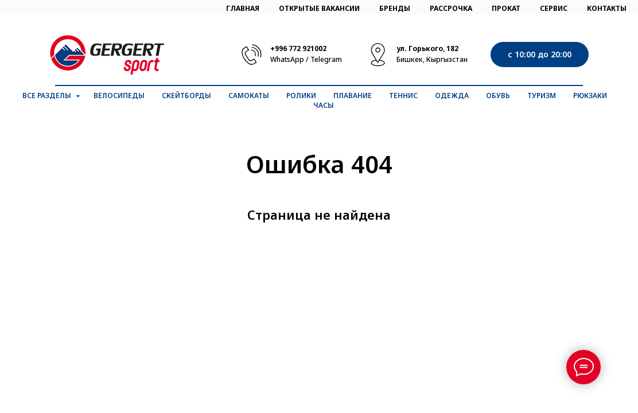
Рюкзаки (590, 95)
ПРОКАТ (506, 8)
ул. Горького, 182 (427, 48)
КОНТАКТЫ (607, 8)
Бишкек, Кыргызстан (432, 59)
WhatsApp (287, 59)
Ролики (301, 95)
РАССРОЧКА (451, 8)
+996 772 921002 (298, 48)
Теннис (403, 95)
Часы (323, 105)
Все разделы (47, 95)
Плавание (352, 95)
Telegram (326, 59)
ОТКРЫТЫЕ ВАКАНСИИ (319, 8)
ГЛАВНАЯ (242, 8)
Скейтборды (186, 95)
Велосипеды (119, 95)
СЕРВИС (553, 8)
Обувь (498, 95)
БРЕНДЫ (394, 8)
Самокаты (248, 95)
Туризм (541, 95)
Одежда (452, 95)
